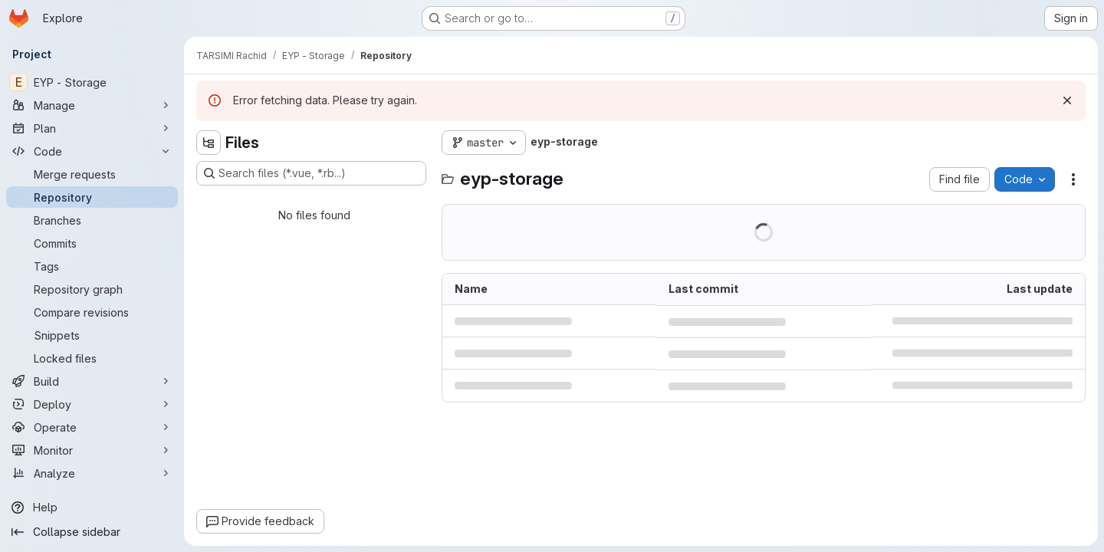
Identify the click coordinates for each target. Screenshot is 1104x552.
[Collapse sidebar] (92, 532)
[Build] (92, 381)
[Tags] (92, 266)
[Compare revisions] (92, 312)
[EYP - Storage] (92, 82)
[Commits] (92, 243)
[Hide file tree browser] (208, 142)
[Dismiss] (1067, 100)
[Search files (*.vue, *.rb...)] (311, 173)
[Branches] (92, 220)
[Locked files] (92, 358)
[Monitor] (92, 450)
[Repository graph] (92, 289)
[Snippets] (92, 335)
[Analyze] (92, 473)
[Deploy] (92, 404)
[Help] (92, 507)
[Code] (92, 151)
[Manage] (92, 105)
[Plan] (92, 128)
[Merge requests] (92, 174)
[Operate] (92, 427)
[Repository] (92, 197)
